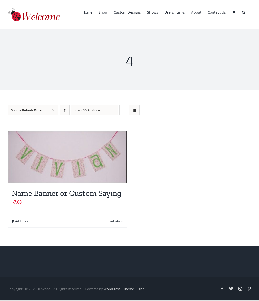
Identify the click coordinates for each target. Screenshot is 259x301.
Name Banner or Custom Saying (67, 193)
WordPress (112, 289)
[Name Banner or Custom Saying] (67, 157)
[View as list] (134, 110)
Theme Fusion (134, 289)
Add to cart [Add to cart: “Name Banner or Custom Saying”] (23, 221)
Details (118, 221)
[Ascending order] (65, 110)
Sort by (27, 110)
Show (88, 110)
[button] (243, 12)
